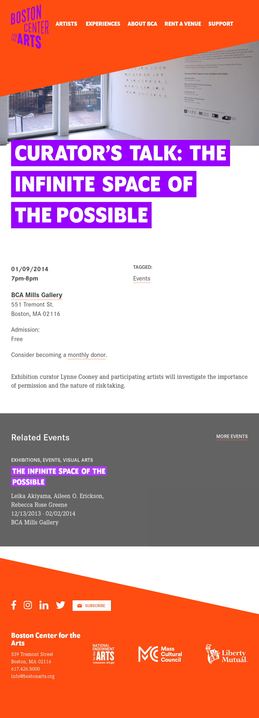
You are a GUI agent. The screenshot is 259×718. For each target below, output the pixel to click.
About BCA (142, 24)
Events (141, 287)
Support (220, 24)
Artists (66, 24)
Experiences (103, 24)
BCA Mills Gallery (36, 304)
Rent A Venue (182, 24)
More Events (232, 445)
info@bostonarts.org (32, 675)
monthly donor (86, 364)
